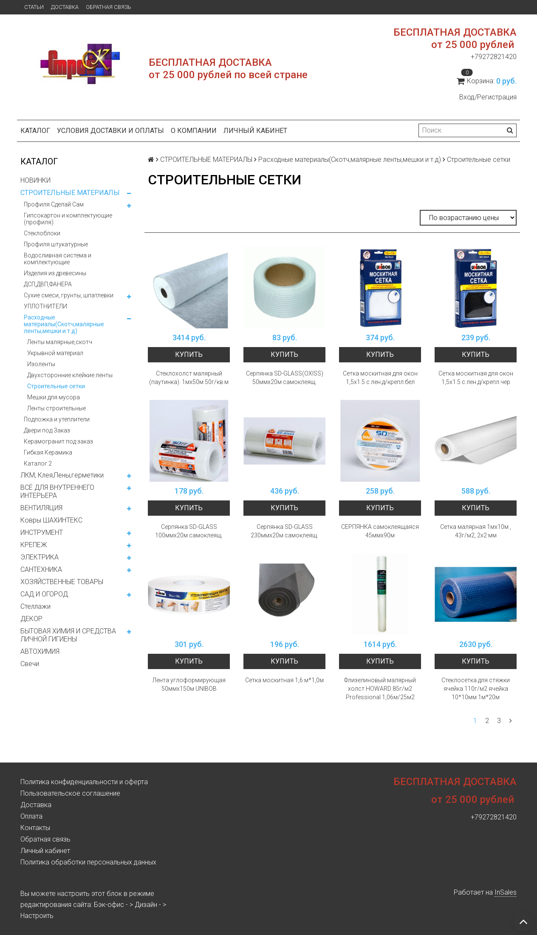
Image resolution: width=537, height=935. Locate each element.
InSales (506, 892)
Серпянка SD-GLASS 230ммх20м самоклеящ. (284, 531)
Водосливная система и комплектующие (57, 259)
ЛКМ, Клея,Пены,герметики (62, 475)
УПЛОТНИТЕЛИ (45, 306)
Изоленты (41, 364)
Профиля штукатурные (56, 244)
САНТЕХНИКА (41, 569)
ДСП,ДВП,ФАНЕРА (48, 284)
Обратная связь (108, 7)
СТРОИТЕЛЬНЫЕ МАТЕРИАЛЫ (70, 193)
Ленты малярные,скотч (59, 342)
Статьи (34, 7)
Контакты (35, 828)
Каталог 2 (38, 463)
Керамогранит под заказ (58, 441)
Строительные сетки (56, 386)
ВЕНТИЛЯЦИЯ (41, 508)
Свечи (29, 664)
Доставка (65, 7)
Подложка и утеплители (57, 419)
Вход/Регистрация (488, 97)
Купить (189, 354)
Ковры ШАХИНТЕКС (51, 520)
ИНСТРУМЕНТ (41, 532)
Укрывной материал (55, 353)
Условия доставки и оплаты (110, 131)
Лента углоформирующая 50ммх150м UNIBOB (189, 684)
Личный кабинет (255, 131)
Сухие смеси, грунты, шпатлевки (68, 295)
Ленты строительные (56, 408)
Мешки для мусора (53, 397)
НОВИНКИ (35, 180)
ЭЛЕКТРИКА (39, 557)
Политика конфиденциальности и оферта (84, 782)
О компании (194, 131)
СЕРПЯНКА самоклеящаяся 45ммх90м (380, 531)
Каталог (35, 131)
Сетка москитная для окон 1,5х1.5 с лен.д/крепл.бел (380, 377)
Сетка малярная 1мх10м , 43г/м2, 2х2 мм (475, 531)
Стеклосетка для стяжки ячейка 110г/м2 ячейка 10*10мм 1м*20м (475, 689)
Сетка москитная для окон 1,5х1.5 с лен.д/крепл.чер (475, 377)
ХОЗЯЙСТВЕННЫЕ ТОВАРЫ (61, 582)
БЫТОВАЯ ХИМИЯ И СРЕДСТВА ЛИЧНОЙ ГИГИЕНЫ (68, 635)
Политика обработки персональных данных (88, 862)
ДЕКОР (31, 619)
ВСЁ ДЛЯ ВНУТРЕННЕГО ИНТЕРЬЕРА (57, 491)
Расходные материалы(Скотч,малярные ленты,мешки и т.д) (64, 324)
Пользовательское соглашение (70, 793)
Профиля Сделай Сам (54, 204)
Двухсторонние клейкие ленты (70, 375)
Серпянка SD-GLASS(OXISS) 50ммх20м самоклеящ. (284, 377)
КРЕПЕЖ (33, 545)
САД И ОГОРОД (44, 594)
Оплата (31, 816)
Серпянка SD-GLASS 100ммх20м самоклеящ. (189, 531)
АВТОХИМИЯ (39, 651)
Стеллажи (35, 606)
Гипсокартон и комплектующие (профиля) (68, 219)
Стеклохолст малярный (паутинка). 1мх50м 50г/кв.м (189, 377)
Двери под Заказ (47, 430)
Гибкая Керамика (48, 452)
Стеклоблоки (42, 233)
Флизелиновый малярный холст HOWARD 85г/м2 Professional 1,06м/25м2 (380, 689)
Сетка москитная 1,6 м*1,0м (284, 680)
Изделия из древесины (55, 273)
